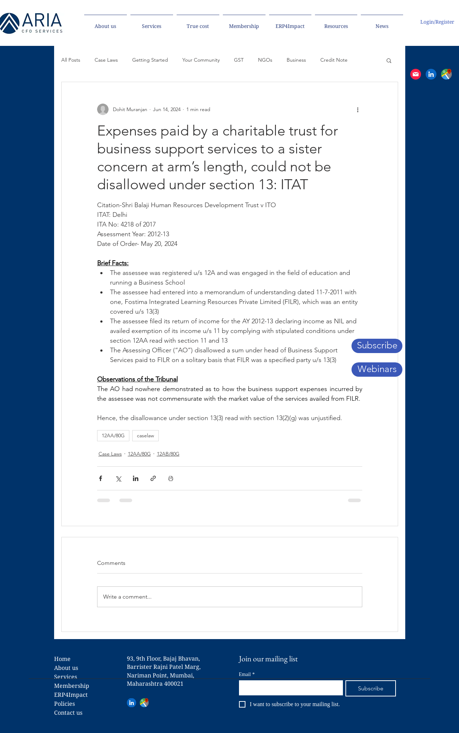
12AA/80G (113, 435)
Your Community (201, 60)
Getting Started (150, 60)
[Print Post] (170, 478)
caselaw (145, 435)
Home (62, 659)
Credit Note (334, 60)
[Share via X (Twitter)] (118, 478)
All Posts (70, 60)
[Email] (289, 687)
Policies (64, 704)
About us (66, 668)
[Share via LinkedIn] (135, 478)
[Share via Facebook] (100, 478)
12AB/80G (168, 454)
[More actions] (358, 109)
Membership (71, 686)
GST (239, 60)
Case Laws (106, 60)
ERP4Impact (71, 695)
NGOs (265, 60)
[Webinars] (377, 369)
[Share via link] (153, 478)
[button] (415, 74)
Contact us (68, 713)
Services (65, 677)
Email (247, 674)
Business (296, 60)
